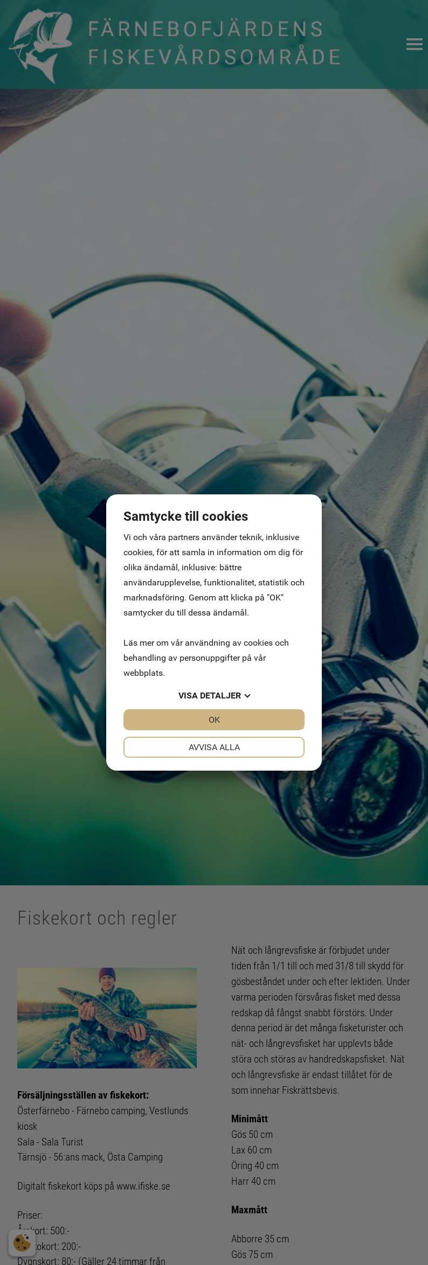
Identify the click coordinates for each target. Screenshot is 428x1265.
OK (214, 720)
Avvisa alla (214, 747)
